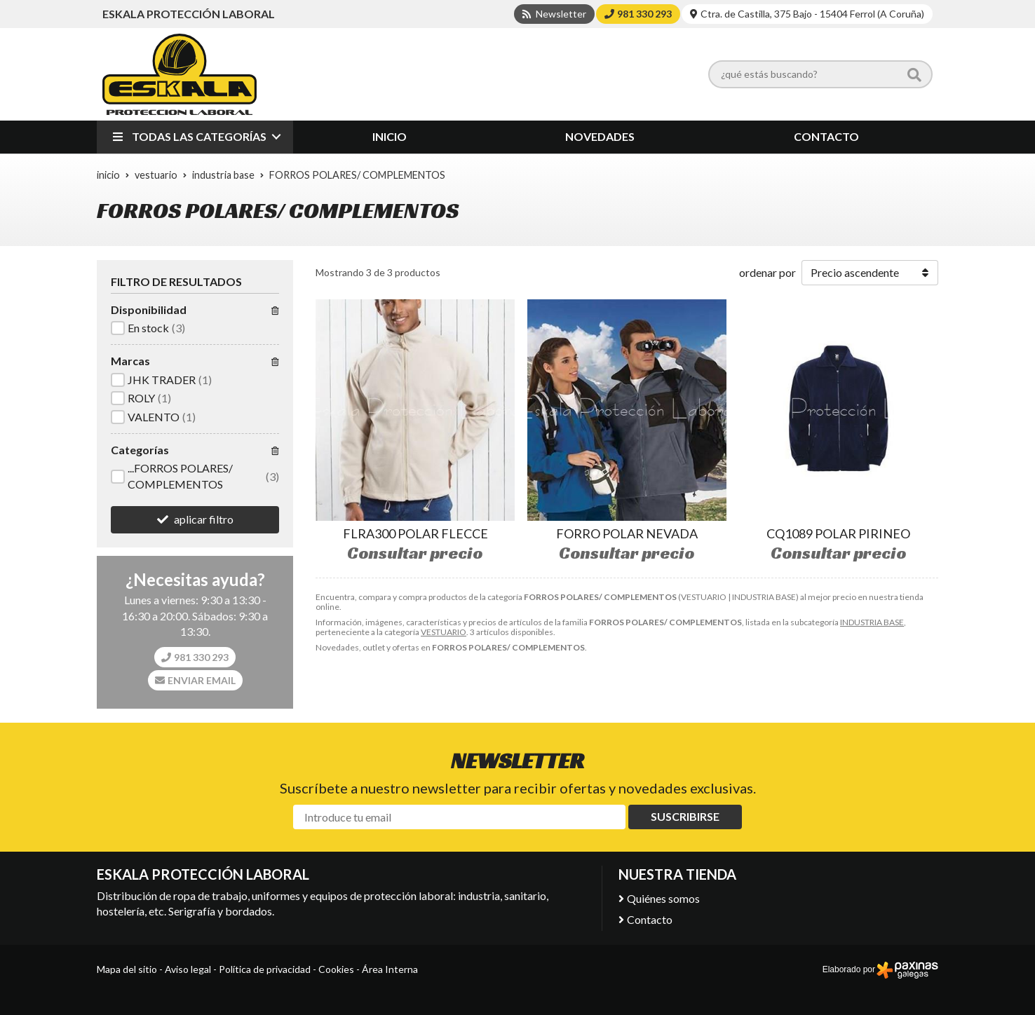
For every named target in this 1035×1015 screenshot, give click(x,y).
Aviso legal (188, 969)
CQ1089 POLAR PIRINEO (838, 533)
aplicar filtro (204, 519)
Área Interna (390, 969)
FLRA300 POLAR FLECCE (415, 533)
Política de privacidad (265, 969)
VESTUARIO (443, 632)
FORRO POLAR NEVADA (627, 533)
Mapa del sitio (127, 969)
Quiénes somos (663, 898)
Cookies (336, 969)
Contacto (649, 919)
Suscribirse (685, 816)
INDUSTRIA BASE (872, 622)
